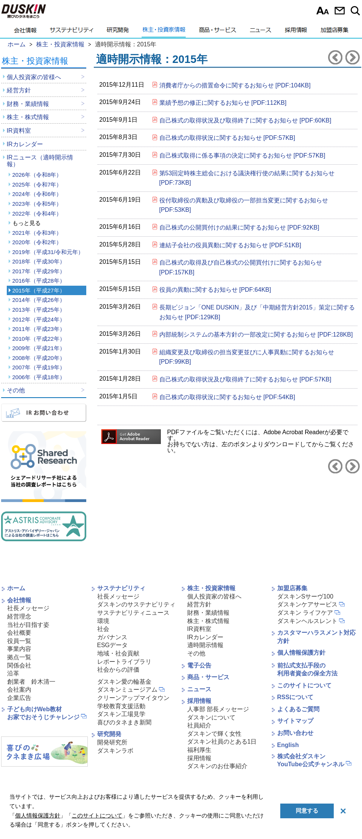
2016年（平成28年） (38, 280)
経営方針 (19, 90)
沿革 (13, 673)
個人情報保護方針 (301, 652)
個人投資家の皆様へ (34, 77)
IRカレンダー (25, 144)
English (288, 745)
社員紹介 (199, 725)
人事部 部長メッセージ (218, 709)
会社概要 (19, 632)
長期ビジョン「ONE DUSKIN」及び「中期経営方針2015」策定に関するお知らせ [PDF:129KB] (257, 312)
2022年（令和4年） (37, 213)
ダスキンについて (211, 717)
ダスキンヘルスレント (307, 621)
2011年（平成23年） (38, 329)
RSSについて (295, 697)
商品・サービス (217, 32)
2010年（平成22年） (38, 338)
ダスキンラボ (115, 750)
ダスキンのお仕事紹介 (217, 766)
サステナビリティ (71, 32)
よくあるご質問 (298, 709)
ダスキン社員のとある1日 (222, 741)
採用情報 (296, 32)
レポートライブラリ (124, 661)
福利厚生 (199, 750)
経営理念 (19, 616)
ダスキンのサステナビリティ (136, 604)
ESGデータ (112, 645)
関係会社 (19, 665)
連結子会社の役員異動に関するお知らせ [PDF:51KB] (230, 245)
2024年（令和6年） (37, 194)
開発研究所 (112, 742)
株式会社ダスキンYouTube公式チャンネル (310, 760)
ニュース (260, 32)
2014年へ (335, 57)
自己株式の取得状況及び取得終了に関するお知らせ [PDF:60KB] (245, 120)
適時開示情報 (205, 645)
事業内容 (19, 649)
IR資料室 (19, 130)
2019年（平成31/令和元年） (48, 252)
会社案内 (19, 689)
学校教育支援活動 (121, 706)
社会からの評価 (118, 669)
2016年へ (352, 57)
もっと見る (26, 223)
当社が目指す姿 (28, 625)
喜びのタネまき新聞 (124, 722)
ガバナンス (112, 637)
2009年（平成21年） (38, 348)
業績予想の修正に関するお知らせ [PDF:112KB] (223, 103)
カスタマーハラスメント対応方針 (316, 636)
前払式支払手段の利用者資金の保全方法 (307, 669)
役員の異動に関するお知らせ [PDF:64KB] (215, 289)
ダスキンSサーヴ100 (305, 596)
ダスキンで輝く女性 (214, 733)
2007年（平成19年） (38, 367)
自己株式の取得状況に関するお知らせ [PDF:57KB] (227, 138)
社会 (103, 629)
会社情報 (25, 32)
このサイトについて (304, 685)
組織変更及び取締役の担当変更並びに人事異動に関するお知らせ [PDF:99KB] (246, 357)
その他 (16, 390)
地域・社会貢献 (118, 653)
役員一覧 (19, 641)
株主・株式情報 (28, 117)
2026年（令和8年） (37, 174)
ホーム (16, 588)
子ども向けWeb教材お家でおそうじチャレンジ (43, 713)
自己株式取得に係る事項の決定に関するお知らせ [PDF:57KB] (242, 155)
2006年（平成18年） (38, 377)
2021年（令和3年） (37, 233)
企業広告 (19, 698)
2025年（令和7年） (37, 184)
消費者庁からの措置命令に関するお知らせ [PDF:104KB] (235, 85)
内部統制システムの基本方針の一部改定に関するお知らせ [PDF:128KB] (256, 334)
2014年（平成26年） (38, 300)
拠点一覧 (19, 657)
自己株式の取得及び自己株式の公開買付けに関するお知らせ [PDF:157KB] (240, 267)
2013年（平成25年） (38, 309)
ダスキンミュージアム (127, 689)
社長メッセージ (28, 608)
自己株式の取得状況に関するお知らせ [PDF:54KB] (227, 397)
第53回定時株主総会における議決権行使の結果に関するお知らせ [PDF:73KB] (247, 178)
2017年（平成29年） (38, 271)
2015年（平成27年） (38, 290)
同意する (307, 810)
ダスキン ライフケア (305, 612)
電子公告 (199, 665)
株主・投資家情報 (163, 32)
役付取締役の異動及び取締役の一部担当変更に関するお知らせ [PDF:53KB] (243, 205)
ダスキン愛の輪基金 (124, 681)
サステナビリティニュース (133, 612)
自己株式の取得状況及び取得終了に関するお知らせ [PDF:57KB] (245, 379)
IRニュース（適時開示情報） (40, 160)
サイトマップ (295, 721)
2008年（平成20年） (38, 358)
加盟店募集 (334, 32)
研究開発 (118, 32)
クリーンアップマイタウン (133, 698)
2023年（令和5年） (37, 204)
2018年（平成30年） (38, 261)
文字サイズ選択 (322, 10)
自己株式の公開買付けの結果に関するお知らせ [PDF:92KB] (239, 227)
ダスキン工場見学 (121, 714)
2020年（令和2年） (37, 242)
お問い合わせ (339, 10)
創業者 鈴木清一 (31, 681)
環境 (103, 621)
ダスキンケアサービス (307, 604)
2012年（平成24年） (38, 319)
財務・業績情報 (28, 104)
